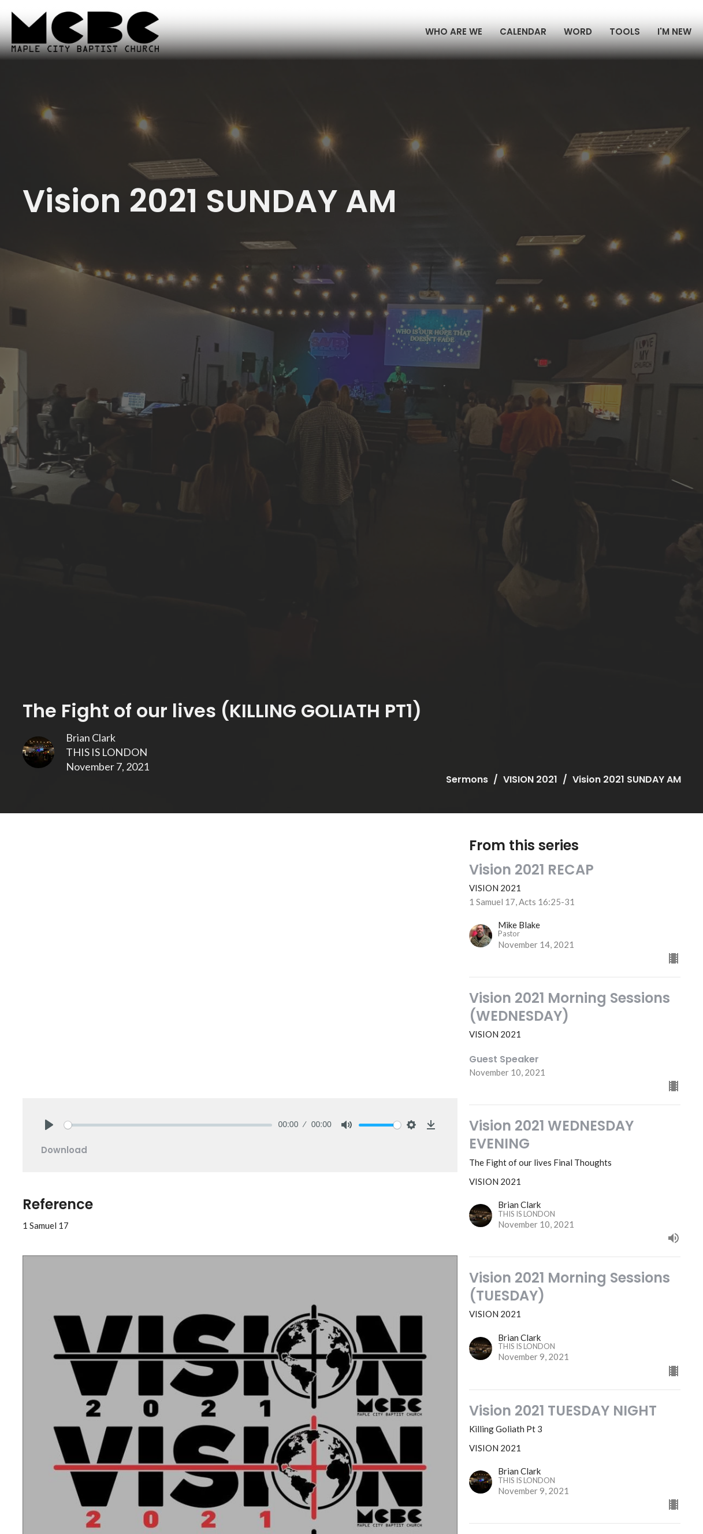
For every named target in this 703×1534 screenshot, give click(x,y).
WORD (578, 31)
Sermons (467, 779)
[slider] (168, 1125)
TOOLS (624, 31)
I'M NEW (674, 31)
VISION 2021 (530, 779)
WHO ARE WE (453, 31)
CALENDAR (523, 31)
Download (64, 1150)
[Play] (49, 1125)
